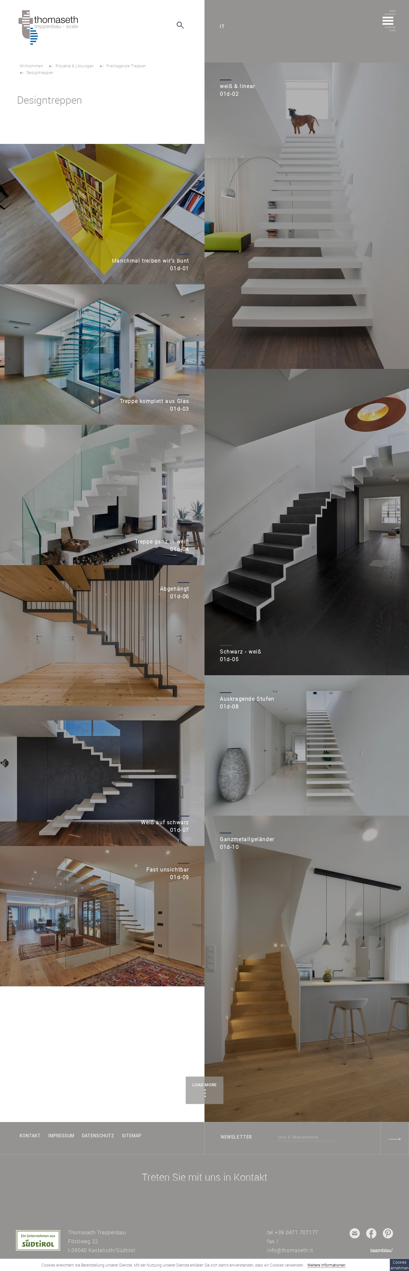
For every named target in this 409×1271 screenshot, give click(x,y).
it (222, 26)
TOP (25, 1106)
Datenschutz (98, 1136)
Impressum (61, 1136)
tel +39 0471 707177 (292, 1232)
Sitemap (131, 1136)
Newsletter (236, 1137)
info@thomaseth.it (290, 1250)
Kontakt (30, 1136)
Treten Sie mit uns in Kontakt (204, 1177)
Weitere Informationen (326, 1264)
